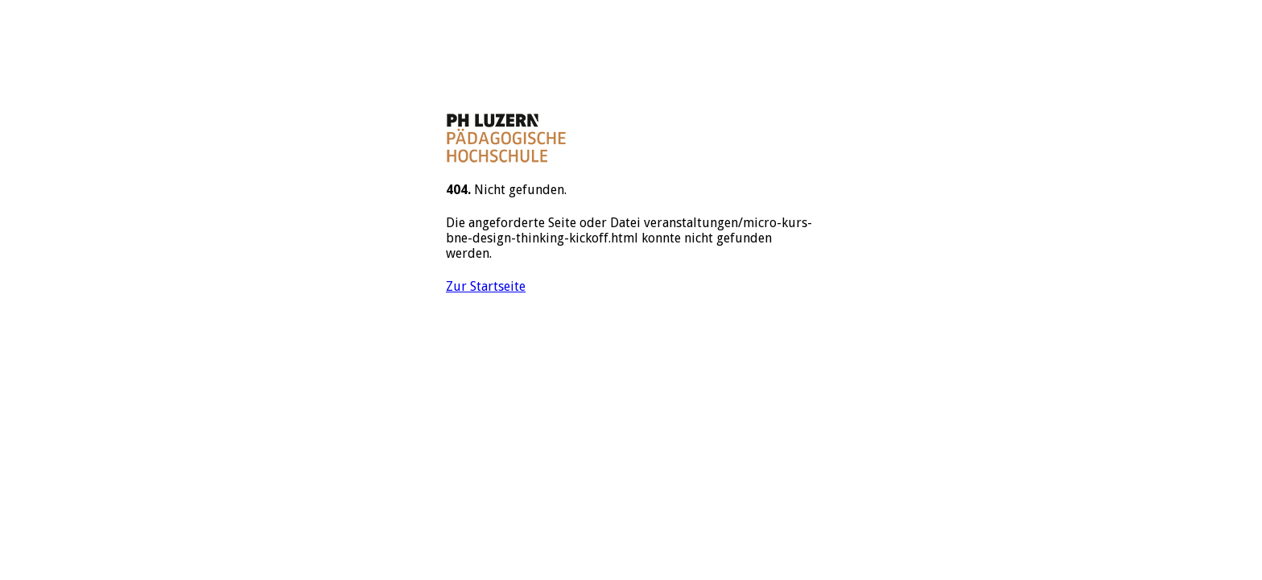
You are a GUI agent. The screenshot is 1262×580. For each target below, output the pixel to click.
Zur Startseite (486, 286)
